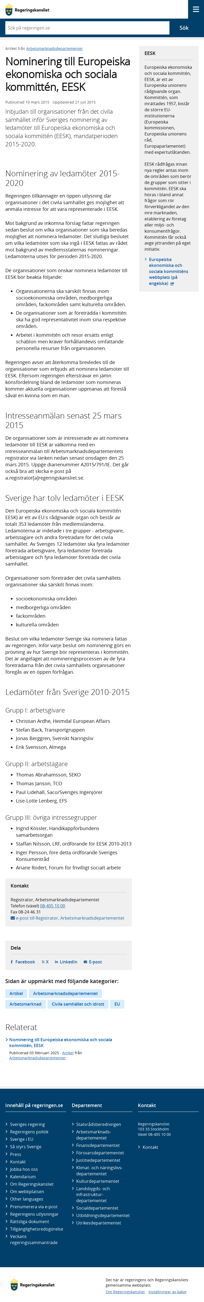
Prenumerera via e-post (34, 1207)
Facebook (25, 962)
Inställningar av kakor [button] (167, 1291)
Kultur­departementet (97, 1181)
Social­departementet (97, 1208)
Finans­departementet (98, 1145)
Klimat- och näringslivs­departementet (99, 1170)
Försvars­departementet (100, 1153)
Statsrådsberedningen (98, 1124)
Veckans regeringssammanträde (34, 1239)
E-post (95, 962)
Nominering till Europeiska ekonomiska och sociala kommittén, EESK (60, 1042)
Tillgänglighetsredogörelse (36, 1229)
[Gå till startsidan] (27, 9)
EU (117, 1004)
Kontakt (18, 1162)
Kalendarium (23, 1177)
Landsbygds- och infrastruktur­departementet (93, 1194)
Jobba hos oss (24, 1169)
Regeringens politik (29, 1132)
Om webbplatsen (27, 1191)
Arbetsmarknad (25, 1004)
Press (15, 1154)
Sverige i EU (21, 1139)
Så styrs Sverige (25, 1147)
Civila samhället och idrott (78, 1004)
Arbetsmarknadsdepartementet (54, 48)
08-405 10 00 (52, 906)
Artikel (16, 993)
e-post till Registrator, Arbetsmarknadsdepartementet (70, 918)
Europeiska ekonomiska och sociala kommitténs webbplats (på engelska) (171, 271)
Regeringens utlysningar (34, 1214)
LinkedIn (68, 962)
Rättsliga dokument (29, 1221)
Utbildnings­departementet (103, 1215)
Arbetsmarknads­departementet (93, 1135)
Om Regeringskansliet (32, 1184)
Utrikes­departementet (98, 1223)
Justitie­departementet (98, 1160)
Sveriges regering (27, 1124)
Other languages (26, 1199)
